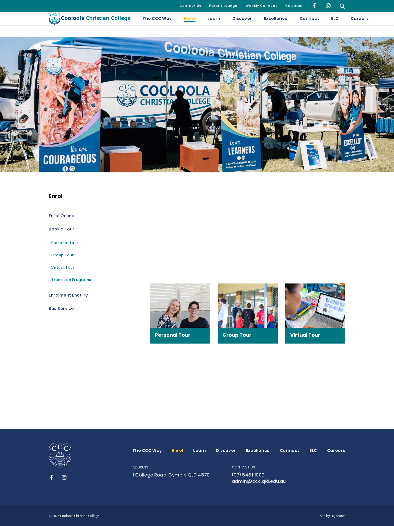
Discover (242, 24)
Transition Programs (71, 280)
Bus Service (61, 309)
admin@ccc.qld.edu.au (259, 481)
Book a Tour (62, 229)
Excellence (276, 24)
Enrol (190, 24)
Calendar (294, 6)
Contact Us (190, 6)
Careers (360, 24)
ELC (335, 24)
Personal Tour (64, 243)
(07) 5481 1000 (248, 475)
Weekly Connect (261, 6)
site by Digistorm (332, 515)
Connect (309, 24)
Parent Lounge (223, 6)
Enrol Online (61, 216)
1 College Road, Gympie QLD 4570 (171, 475)
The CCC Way (157, 24)
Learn (214, 24)
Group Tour (62, 256)
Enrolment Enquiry (68, 296)
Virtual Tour (62, 268)
